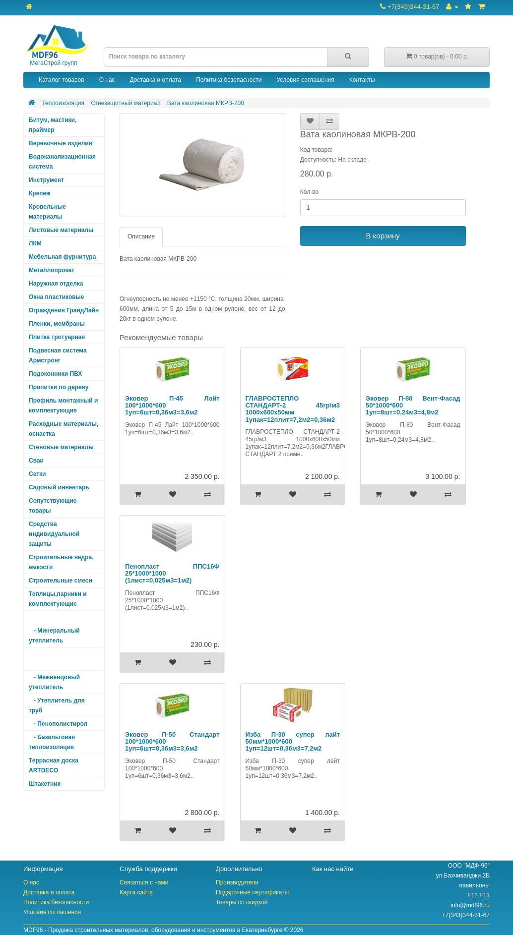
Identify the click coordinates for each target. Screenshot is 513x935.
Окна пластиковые (56, 296)
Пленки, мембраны (57, 323)
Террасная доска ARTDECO (53, 765)
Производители (237, 882)
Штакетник (45, 783)
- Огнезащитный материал (55, 658)
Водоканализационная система (62, 161)
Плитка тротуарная (57, 337)
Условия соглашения (305, 79)
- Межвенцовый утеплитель (54, 682)
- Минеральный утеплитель (54, 635)
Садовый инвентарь (59, 487)
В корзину (382, 236)
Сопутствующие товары (53, 505)
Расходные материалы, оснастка (63, 428)
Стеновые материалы (61, 447)
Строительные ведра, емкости (61, 562)
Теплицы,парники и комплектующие (58, 598)
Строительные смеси (60, 580)
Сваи (36, 460)
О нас (107, 79)
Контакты (362, 79)
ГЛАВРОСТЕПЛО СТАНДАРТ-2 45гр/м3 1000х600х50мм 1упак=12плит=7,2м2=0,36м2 (293, 409)
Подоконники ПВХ (55, 373)
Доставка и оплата (156, 79)
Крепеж (40, 193)
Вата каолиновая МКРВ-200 (205, 103)
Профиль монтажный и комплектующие (63, 405)
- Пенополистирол (58, 723)
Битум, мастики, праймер (52, 125)
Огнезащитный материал (125, 103)
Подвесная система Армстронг (58, 355)
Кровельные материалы (47, 211)
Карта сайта (136, 892)
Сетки (37, 473)
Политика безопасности (228, 79)
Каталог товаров (61, 79)
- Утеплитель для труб (57, 705)
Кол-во (309, 191)
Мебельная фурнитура (62, 256)
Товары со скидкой (241, 902)
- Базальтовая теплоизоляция (52, 742)
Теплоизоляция (63, 103)
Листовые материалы (61, 230)
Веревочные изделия (60, 143)
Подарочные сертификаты (252, 892)
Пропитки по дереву (58, 387)
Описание (141, 236)
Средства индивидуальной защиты (54, 534)
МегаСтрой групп (56, 45)
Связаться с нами (144, 882)
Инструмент (46, 179)
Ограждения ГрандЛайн (64, 310)
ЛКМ (35, 243)
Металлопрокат (51, 270)
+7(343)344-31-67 (409, 6)
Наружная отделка (56, 283)
